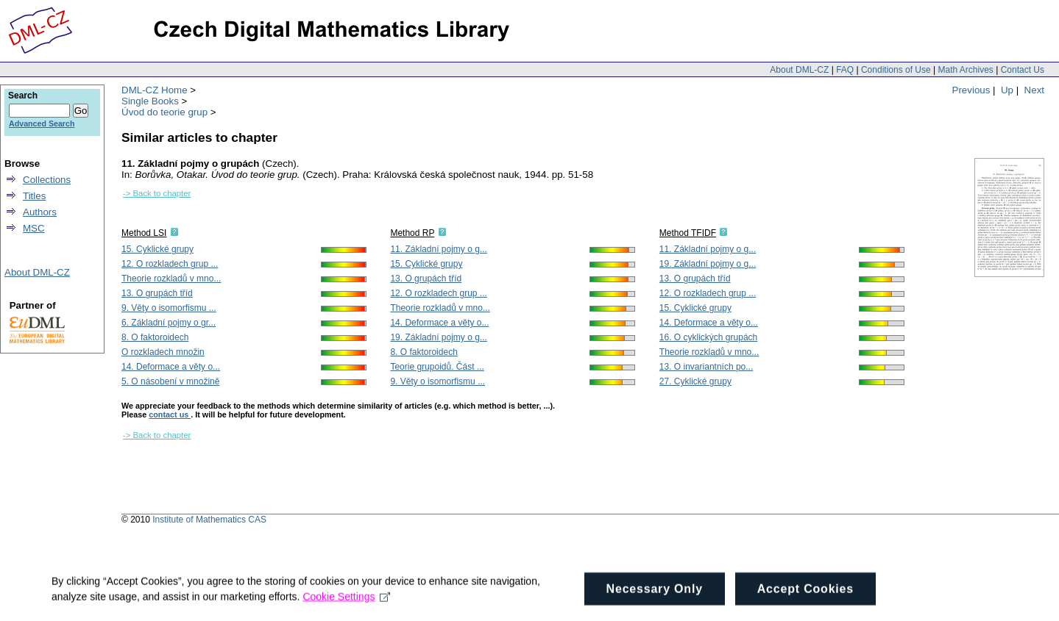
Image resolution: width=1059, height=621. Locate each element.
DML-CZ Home (154, 90)
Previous (971, 90)
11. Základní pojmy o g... (438, 249)
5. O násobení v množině (170, 381)
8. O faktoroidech (154, 337)
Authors (40, 212)
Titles (34, 195)
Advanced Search (41, 123)
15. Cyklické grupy (157, 249)
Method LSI (143, 233)
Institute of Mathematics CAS (209, 519)
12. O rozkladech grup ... (169, 264)
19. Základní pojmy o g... (438, 337)
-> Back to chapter (157, 193)
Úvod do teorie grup (164, 112)
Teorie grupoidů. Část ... (437, 367)
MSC (34, 228)
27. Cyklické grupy (695, 381)
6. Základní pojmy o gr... (168, 322)
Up (1007, 90)
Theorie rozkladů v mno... (171, 278)
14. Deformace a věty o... (170, 367)
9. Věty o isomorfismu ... (168, 308)
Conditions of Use (896, 70)
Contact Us (1022, 70)
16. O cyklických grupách (708, 337)
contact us (170, 414)
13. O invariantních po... (706, 367)
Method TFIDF (687, 233)
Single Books (150, 101)
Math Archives (965, 70)
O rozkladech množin (163, 352)
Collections (47, 179)
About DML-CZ (799, 70)
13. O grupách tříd (157, 293)
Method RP (412, 233)
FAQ (845, 70)
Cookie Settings (346, 612)
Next (1034, 90)
